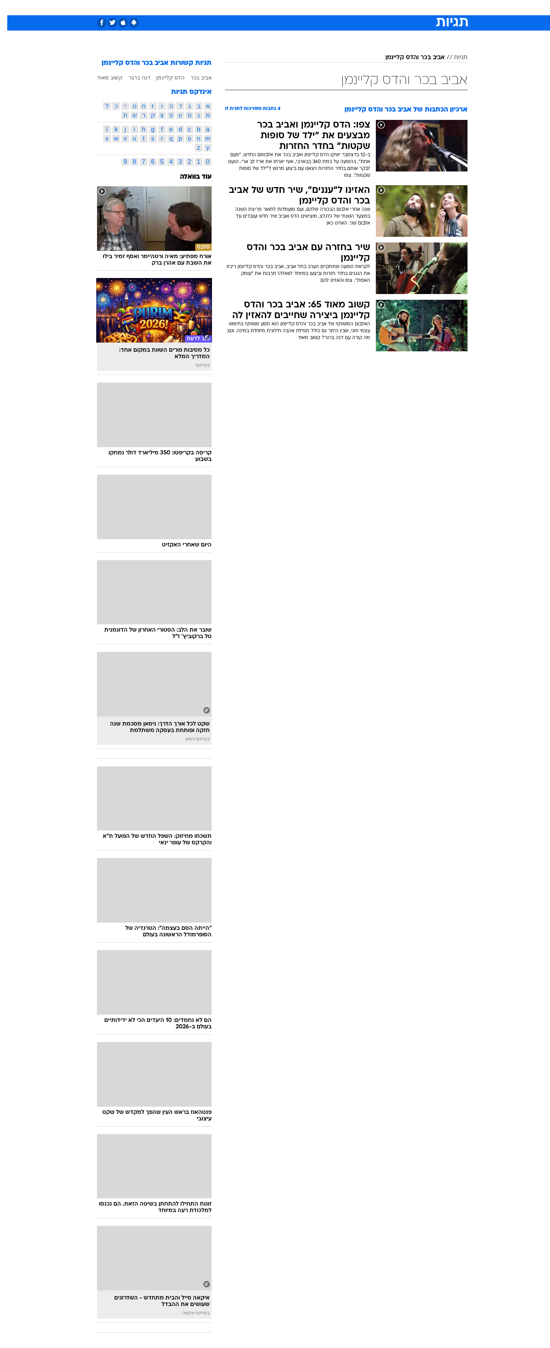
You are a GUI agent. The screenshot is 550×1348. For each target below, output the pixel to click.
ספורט (384, 7)
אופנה (187, 7)
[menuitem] (405, 7)
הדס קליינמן (163, 77)
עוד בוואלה (188, 177)
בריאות (270, 7)
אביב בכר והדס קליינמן (407, 58)
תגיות (453, 58)
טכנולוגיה (215, 7)
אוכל (294, 7)
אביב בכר (193, 77)
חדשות (410, 7)
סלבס (335, 7)
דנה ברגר (132, 77)
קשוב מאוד (102, 77)
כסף (314, 7)
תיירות (244, 7)
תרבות (359, 7)
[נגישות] (10, 8)
